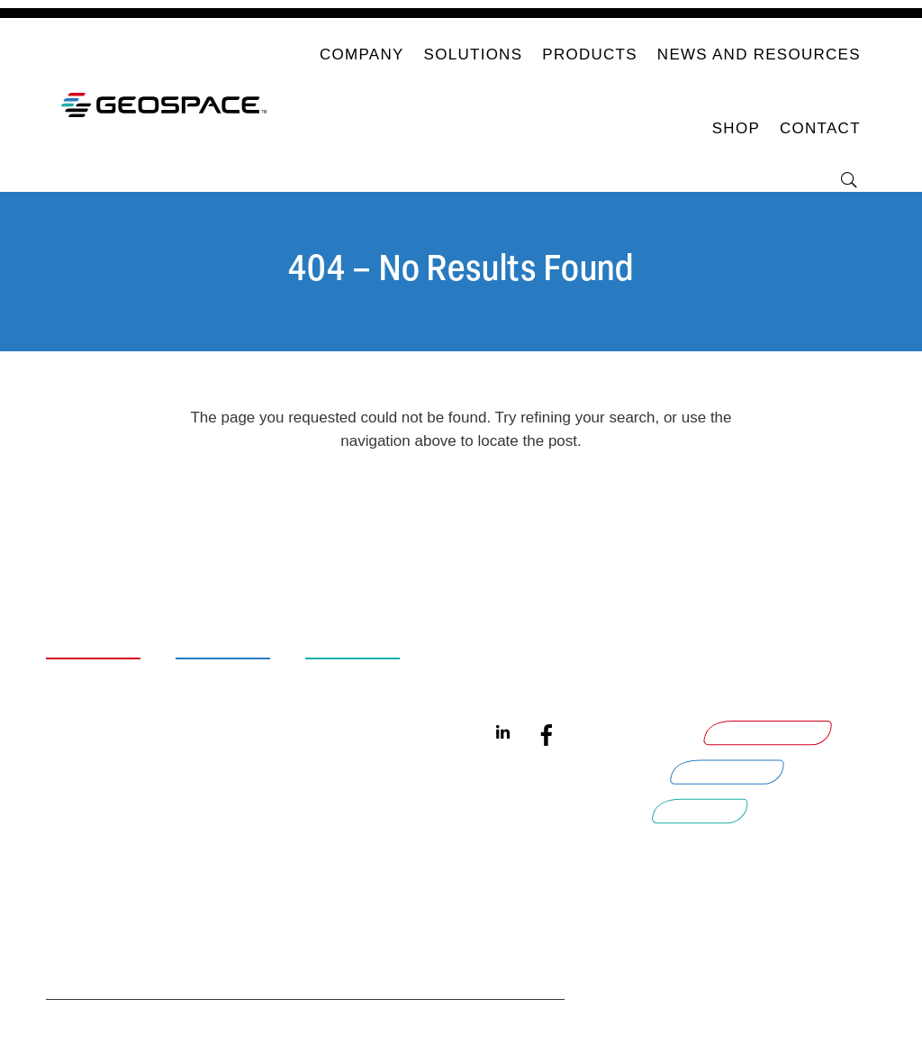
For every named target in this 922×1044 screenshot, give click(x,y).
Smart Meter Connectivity (247, 838)
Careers (99, 697)
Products (589, 54)
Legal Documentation (117, 826)
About (88, 668)
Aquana (519, 697)
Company (362, 54)
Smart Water (377, 668)
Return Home (461, 501)
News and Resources (759, 54)
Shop (736, 128)
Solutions (473, 54)
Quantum (526, 668)
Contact (820, 128)
